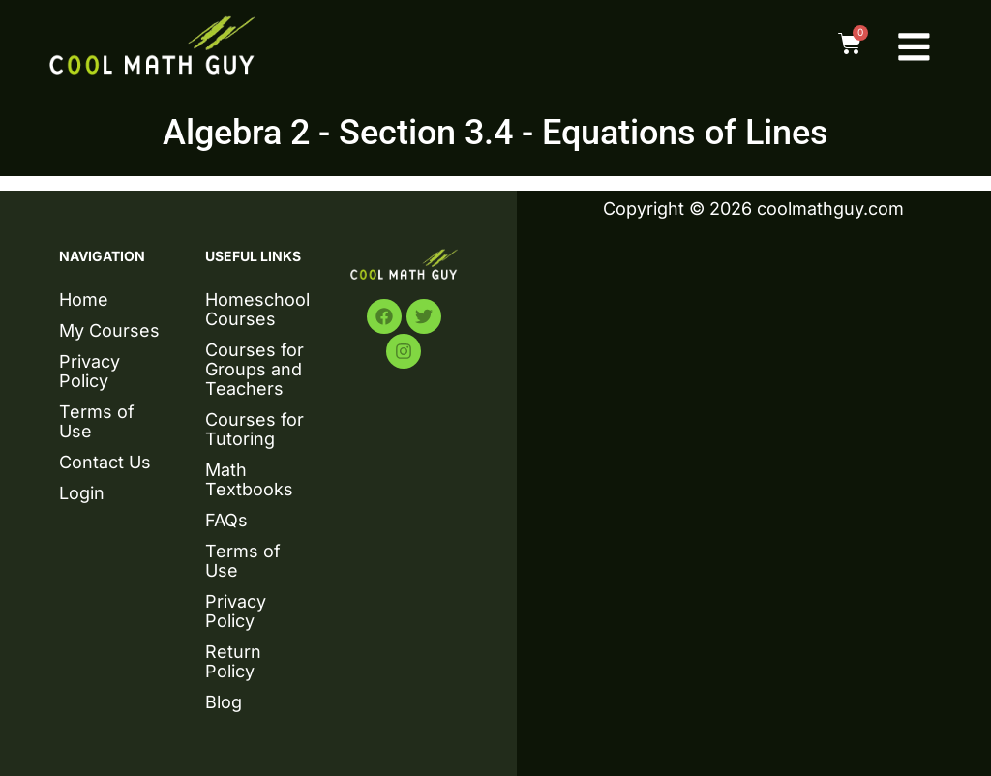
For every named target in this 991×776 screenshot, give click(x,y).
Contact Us (105, 462)
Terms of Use (97, 421)
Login (82, 493)
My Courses (109, 330)
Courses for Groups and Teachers (254, 369)
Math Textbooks (249, 479)
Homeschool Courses (257, 309)
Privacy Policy (89, 371)
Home (83, 299)
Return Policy (233, 661)
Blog (223, 702)
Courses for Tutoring (254, 429)
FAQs (226, 520)
